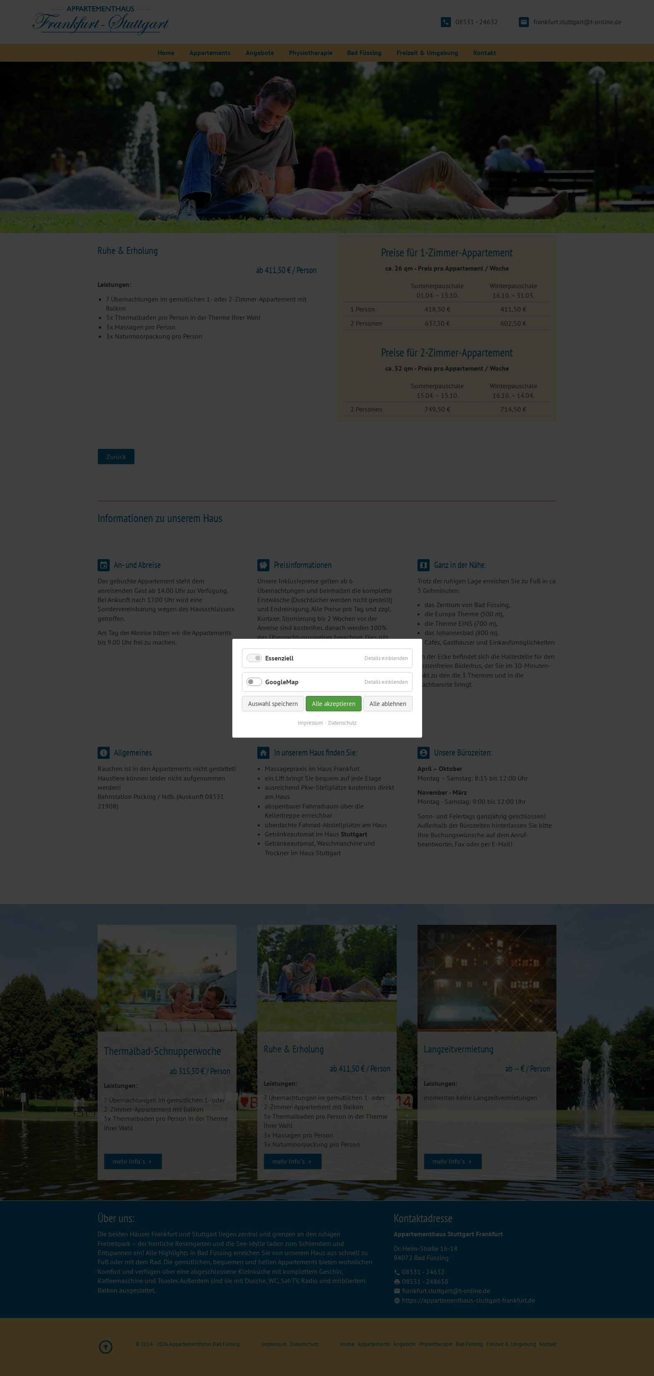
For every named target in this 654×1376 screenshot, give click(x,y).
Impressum (310, 722)
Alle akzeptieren (333, 704)
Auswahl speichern (273, 704)
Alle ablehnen (388, 704)
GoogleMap (282, 682)
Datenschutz (342, 722)
